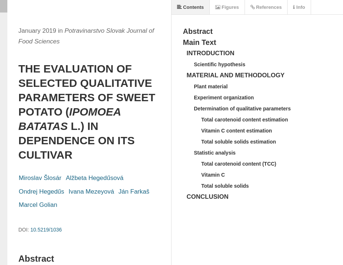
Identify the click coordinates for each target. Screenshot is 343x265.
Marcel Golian (38, 204)
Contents (190, 7)
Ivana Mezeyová (91, 191)
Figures (227, 7)
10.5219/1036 (46, 230)
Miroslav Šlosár (40, 177)
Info (299, 7)
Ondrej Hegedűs (41, 191)
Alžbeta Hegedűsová (94, 177)
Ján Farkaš (134, 191)
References (266, 7)
